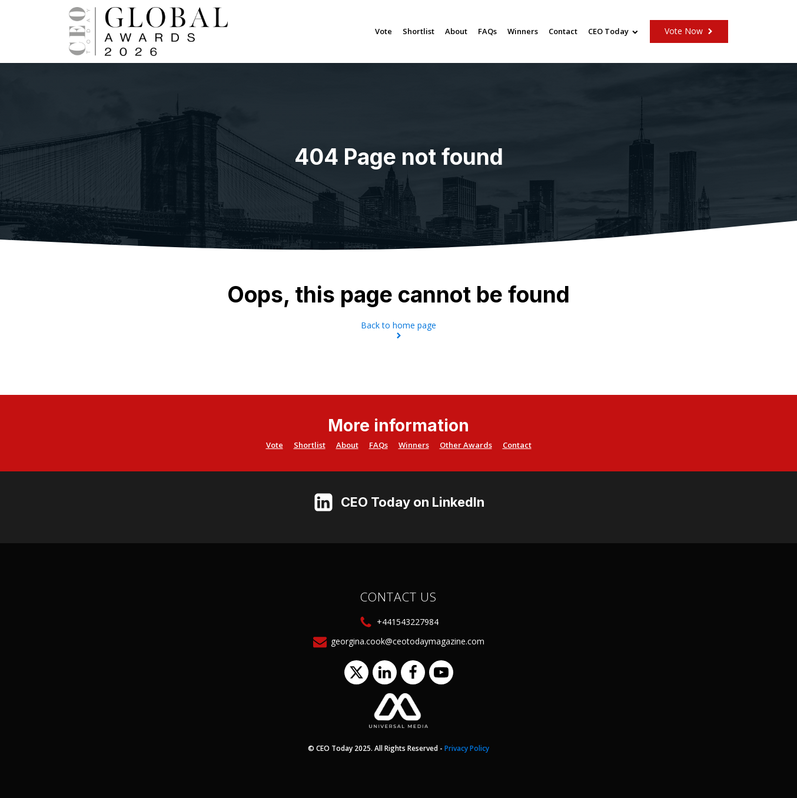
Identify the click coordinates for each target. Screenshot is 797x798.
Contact (563, 31)
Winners (522, 31)
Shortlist (418, 31)
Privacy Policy (466, 748)
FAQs (487, 31)
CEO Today (613, 31)
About (456, 31)
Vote (383, 31)
